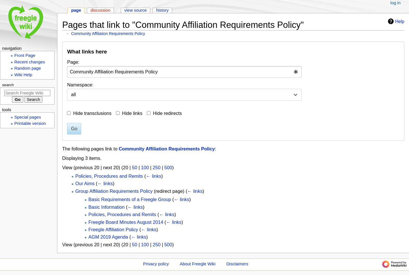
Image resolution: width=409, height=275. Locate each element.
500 (168, 167)
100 (145, 167)
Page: (73, 62)
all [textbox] (73, 94)
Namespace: (80, 84)
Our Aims (85, 183)
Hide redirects (167, 113)
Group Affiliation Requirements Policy (114, 191)
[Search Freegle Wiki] (27, 93)
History (162, 10)
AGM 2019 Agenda (108, 236)
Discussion (100, 10)
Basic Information (106, 207)
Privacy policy (156, 264)
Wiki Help (23, 75)
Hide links (132, 113)
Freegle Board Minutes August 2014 (125, 222)
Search (8, 85)
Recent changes (29, 62)
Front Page (25, 55)
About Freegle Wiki (197, 264)
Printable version (30, 123)
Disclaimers (237, 264)
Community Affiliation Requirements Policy (108, 33)
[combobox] (184, 72)
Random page (27, 68)
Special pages (27, 117)
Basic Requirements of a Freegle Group (129, 199)
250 (157, 167)
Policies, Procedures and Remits (109, 176)
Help (395, 21)
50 (134, 167)
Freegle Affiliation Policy (113, 229)
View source (135, 10)
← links (153, 176)
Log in (396, 3)
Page (76, 10)
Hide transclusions (92, 113)
